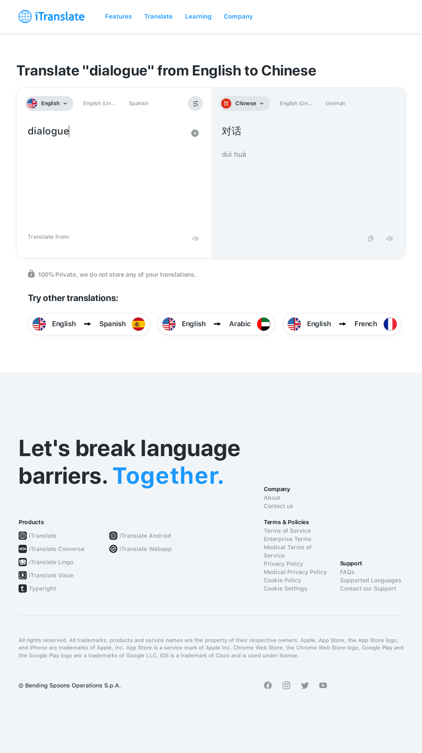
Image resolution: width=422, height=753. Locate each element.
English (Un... (99, 103)
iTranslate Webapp (146, 549)
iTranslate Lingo (51, 562)
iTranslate (42, 535)
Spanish (138, 103)
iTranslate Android (145, 535)
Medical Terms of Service (288, 551)
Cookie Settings (285, 588)
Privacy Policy (283, 563)
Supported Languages (370, 580)
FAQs (347, 572)
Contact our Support (368, 588)
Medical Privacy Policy (295, 572)
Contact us (278, 506)
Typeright (42, 588)
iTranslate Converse (56, 549)
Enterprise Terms (288, 539)
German (335, 103)
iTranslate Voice (51, 575)
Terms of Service (287, 530)
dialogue (105, 176)
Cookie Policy (282, 580)
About (272, 497)
